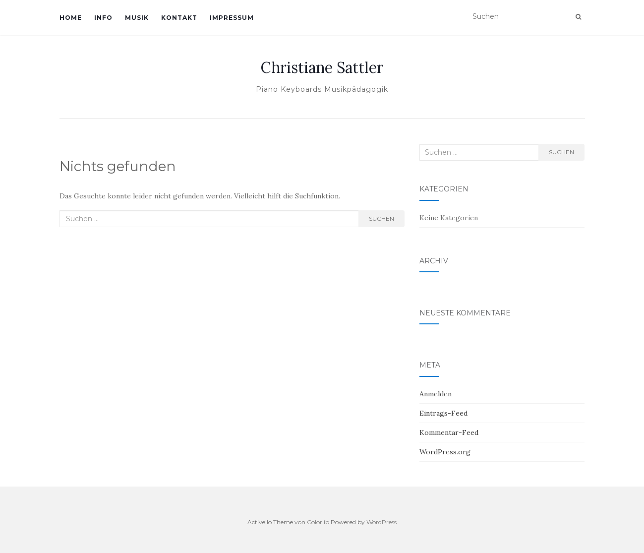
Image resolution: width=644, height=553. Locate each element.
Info (103, 17)
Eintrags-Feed (443, 413)
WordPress (381, 522)
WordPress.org (444, 451)
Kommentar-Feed (448, 432)
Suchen (381, 218)
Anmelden (435, 393)
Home (70, 17)
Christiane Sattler (322, 67)
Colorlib (318, 522)
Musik (137, 17)
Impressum (232, 17)
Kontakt (179, 17)
